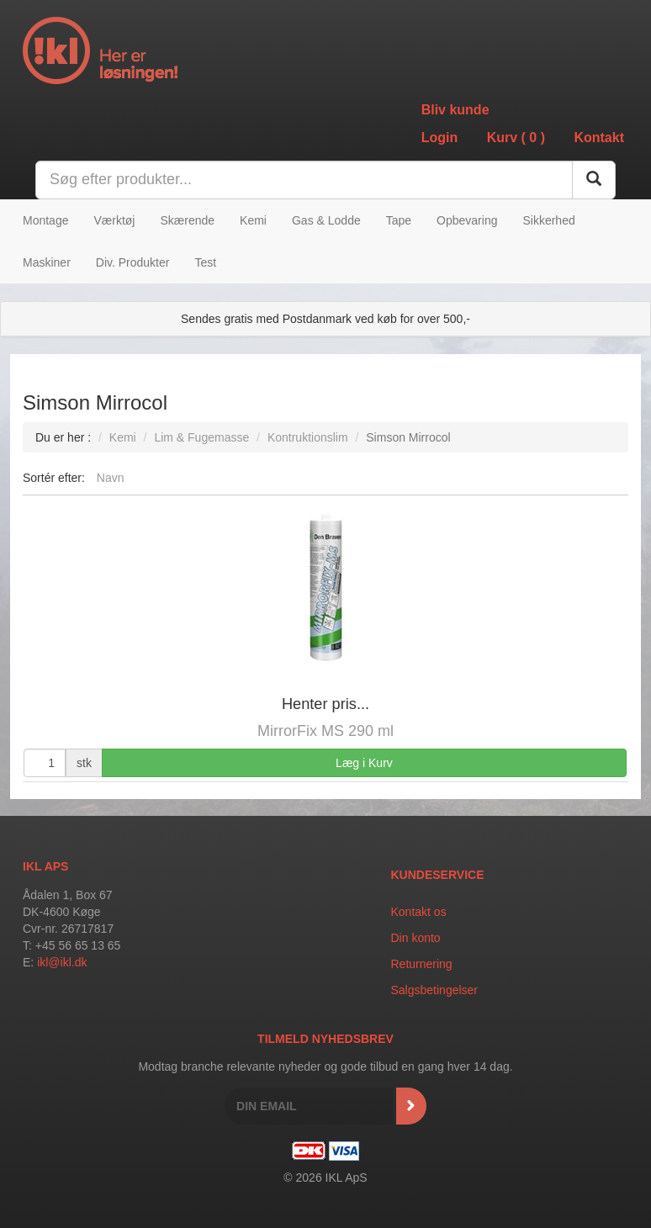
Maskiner (47, 262)
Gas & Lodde (326, 220)
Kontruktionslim (307, 437)
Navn (110, 477)
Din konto (416, 938)
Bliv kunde (455, 110)
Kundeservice (437, 874)
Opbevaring (467, 220)
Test (205, 262)
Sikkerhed (548, 220)
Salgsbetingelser (435, 990)
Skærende (187, 220)
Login (439, 137)
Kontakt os (419, 911)
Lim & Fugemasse (201, 437)
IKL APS (45, 866)
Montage (45, 220)
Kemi (253, 220)
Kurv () (516, 137)
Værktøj (114, 220)
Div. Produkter (133, 262)
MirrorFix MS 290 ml (325, 731)
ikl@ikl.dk (62, 962)
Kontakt (599, 137)
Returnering (422, 964)
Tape (398, 220)
